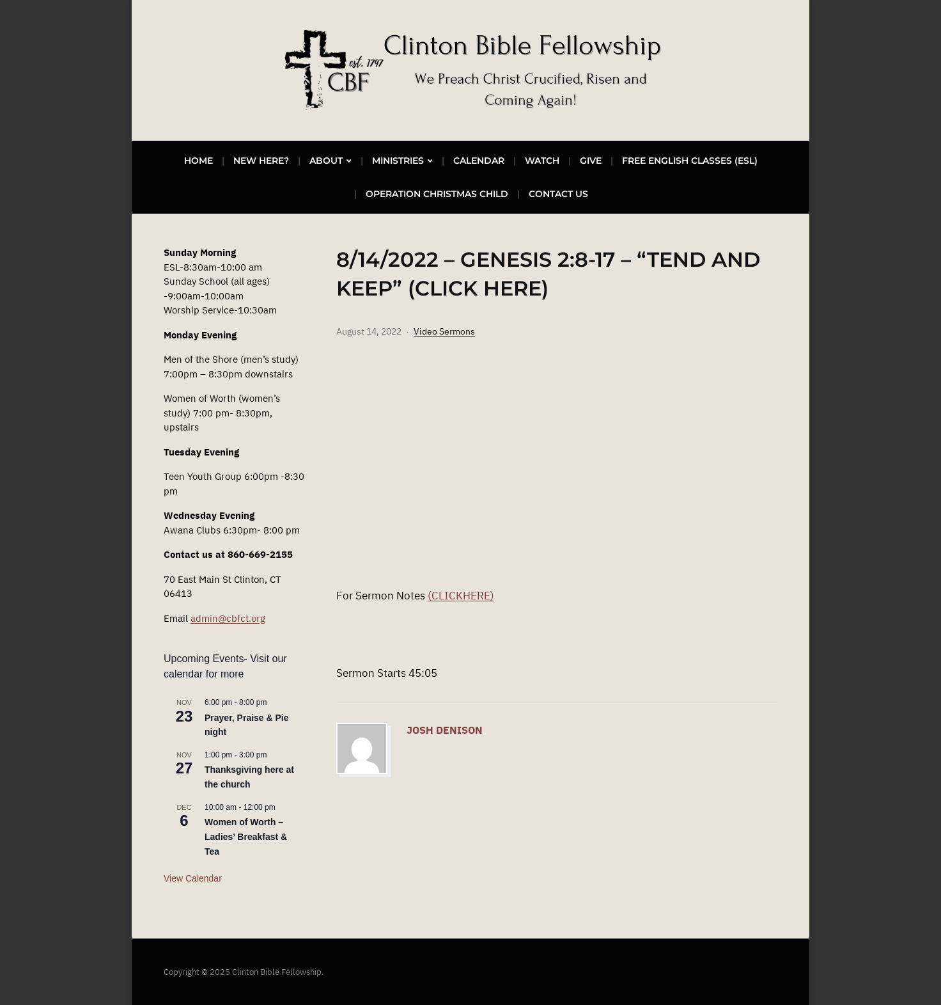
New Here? (261, 160)
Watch (542, 160)
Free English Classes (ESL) (690, 160)
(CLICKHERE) (461, 596)
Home (198, 160)
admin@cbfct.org (228, 618)
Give (591, 160)
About (326, 160)
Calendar (478, 160)
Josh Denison (445, 730)
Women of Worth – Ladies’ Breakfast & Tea (246, 836)
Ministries (398, 160)
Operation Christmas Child (437, 194)
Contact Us (558, 194)
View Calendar (193, 878)
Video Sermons (444, 331)
